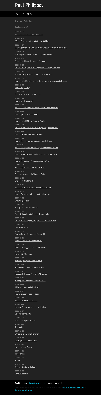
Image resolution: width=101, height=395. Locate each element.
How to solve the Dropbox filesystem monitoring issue (36, 154)
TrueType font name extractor (26, 208)
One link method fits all (24, 181)
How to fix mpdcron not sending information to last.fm (36, 148)
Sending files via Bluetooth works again (30, 281)
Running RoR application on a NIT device (31, 274)
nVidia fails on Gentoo (23, 347)
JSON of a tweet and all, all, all (27, 287)
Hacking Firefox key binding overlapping (30, 307)
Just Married (20, 354)
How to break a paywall (24, 101)
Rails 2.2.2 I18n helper (24, 254)
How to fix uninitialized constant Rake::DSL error (33, 141)
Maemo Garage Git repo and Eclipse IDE (30, 234)
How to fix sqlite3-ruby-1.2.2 (26, 301)
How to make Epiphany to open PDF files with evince (35, 221)
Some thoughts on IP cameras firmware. (30, 61)
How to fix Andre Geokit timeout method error (32, 194)
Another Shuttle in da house (26, 367)
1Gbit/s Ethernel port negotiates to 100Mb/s (32, 41)
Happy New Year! (21, 374)
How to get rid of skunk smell (26, 114)
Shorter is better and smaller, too (27, 95)
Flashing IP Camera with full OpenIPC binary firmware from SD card (41, 48)
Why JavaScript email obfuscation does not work (33, 75)
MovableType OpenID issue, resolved (28, 261)
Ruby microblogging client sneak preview (30, 248)
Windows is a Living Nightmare (27, 334)
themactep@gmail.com (37, 383)
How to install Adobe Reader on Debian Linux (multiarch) (37, 108)
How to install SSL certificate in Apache (30, 121)
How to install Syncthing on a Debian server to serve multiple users (41, 81)
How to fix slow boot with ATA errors (29, 135)
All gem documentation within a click (29, 267)
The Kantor (19, 327)
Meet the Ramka (21, 228)
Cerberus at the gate (23, 314)
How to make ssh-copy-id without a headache (33, 188)
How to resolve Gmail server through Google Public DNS (36, 128)
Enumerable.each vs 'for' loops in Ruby (30, 174)
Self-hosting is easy (22, 88)
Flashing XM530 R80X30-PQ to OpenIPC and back (34, 55)
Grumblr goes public (22, 201)
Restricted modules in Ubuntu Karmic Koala (32, 214)
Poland (17, 361)
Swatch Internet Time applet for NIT (28, 241)
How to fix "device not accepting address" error (33, 161)
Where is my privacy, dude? (25, 321)
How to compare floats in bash (27, 294)
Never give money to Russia (26, 341)
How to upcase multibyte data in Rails (30, 168)
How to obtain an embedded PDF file (29, 35)
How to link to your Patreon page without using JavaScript (37, 68)
